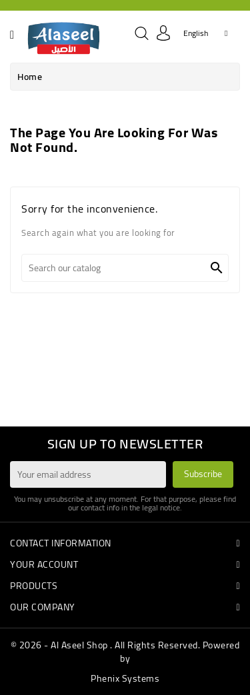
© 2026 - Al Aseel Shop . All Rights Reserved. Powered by (125, 651)
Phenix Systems (125, 678)
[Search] (125, 268)
